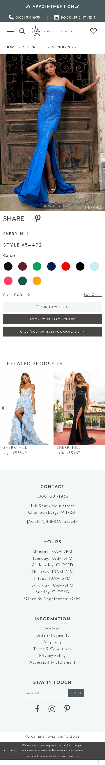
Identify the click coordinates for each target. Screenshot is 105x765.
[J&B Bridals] (52, 31)
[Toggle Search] (22, 31)
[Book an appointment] (75, 17)
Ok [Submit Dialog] (14, 755)
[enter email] (53, 697)
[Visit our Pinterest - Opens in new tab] (67, 713)
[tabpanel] (52, 132)
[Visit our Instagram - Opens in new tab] (52, 713)
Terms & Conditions (52, 653)
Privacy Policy (52, 659)
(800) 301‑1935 (52, 500)
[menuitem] (24, 17)
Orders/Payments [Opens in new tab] (52, 639)
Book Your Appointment (53, 322)
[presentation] (25, 412)
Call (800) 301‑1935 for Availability (53, 335)
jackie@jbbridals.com (52, 525)
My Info (52, 632)
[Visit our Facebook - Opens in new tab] (37, 713)
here (76, 761)
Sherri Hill (34, 47)
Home (11, 47)
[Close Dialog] (5, 756)
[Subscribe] (79, 697)
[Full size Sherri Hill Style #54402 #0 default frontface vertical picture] (52, 132)
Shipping (52, 646)
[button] (10, 31)
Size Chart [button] (92, 295)
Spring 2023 (64, 47)
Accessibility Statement (52, 666)
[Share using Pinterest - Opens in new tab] (37, 218)
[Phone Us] (24, 17)
